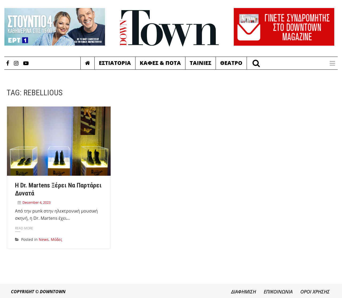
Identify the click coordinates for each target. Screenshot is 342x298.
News (44, 239)
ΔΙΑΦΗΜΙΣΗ (243, 291)
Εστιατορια (115, 62)
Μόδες (56, 239)
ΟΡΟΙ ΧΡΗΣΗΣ (315, 291)
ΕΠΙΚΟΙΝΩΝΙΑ (278, 291)
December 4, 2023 (36, 202)
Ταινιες (200, 62)
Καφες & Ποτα (160, 62)
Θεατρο (231, 62)
